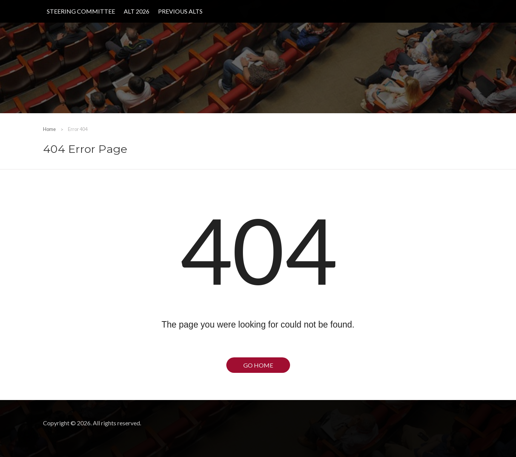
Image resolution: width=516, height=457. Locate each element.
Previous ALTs (180, 11)
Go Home (258, 365)
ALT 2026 (136, 11)
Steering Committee (81, 11)
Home (49, 129)
